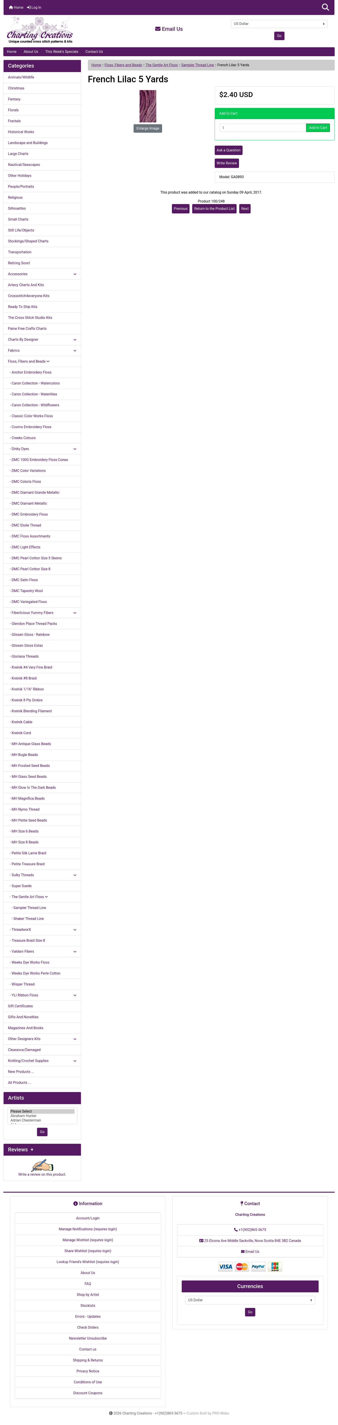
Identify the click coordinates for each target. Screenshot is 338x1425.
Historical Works (21, 132)
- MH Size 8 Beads (23, 842)
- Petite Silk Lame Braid (27, 853)
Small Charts (18, 219)
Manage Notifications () (88, 1229)
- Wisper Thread (21, 984)
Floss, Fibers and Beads (123, 65)
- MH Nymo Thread (23, 809)
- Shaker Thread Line (26, 919)
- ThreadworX (42, 929)
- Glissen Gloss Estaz (25, 645)
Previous (181, 209)
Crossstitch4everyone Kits (28, 296)
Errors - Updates (88, 1316)
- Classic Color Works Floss (30, 416)
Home (16, 7)
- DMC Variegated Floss (27, 602)
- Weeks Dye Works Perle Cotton (34, 973)
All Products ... (19, 1082)
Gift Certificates (20, 1006)
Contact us (88, 1349)
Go (279, 36)
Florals (13, 110)
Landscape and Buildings (28, 143)
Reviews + (20, 1149)
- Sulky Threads (42, 875)
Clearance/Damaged (24, 1050)
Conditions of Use (88, 1382)
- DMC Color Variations (27, 471)
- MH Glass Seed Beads (27, 776)
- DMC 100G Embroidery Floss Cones (38, 460)
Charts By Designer (42, 339)
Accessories (42, 274)
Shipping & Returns (88, 1360)
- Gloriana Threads (23, 656)
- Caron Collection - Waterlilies (32, 394)
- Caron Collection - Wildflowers (33, 405)
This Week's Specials (61, 52)
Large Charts (18, 154)
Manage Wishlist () (88, 1240)
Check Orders (88, 1327)
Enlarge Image (147, 128)
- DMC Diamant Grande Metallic (34, 492)
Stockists (87, 1305)
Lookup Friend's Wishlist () (88, 1262)
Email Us (169, 29)
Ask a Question (229, 150)
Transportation (19, 252)
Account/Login (87, 1218)
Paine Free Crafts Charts (27, 328)
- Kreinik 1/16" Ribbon (26, 689)
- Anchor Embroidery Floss (30, 372)
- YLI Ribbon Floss (42, 995)
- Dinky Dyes (42, 449)
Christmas (16, 88)
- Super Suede (20, 886)
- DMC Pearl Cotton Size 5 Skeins (35, 558)
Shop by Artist (88, 1295)
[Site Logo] (59, 30)
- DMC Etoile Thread (24, 525)
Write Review (227, 163)
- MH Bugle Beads (23, 755)
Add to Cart (318, 128)
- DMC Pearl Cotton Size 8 (29, 569)
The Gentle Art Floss (162, 65)
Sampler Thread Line (197, 65)
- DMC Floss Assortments (29, 536)
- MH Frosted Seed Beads (29, 766)
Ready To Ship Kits (22, 307)
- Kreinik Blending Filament (30, 711)
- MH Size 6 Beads (23, 831)
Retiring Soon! (19, 263)
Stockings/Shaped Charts (28, 241)
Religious (15, 197)
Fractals (14, 121)
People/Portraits (21, 186)
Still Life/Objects (21, 230)
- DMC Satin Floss (23, 580)
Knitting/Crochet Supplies (42, 1061)
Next (245, 209)
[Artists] (42, 1116)
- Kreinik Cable (20, 722)
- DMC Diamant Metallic (27, 503)
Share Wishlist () (87, 1251)
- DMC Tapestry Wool (25, 591)
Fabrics (42, 350)
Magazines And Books (25, 1028)
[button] (325, 7)
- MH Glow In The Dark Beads (32, 787)
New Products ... (21, 1072)
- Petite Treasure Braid (26, 864)
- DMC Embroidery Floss (28, 514)
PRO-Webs (220, 1413)
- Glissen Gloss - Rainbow (29, 634)
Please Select (42, 1111)
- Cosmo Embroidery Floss (30, 427)
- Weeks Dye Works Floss (28, 962)
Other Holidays (19, 175)
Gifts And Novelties (23, 1017)
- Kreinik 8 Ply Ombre (25, 700)
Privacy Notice (87, 1371)
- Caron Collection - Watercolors (34, 383)
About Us (31, 52)
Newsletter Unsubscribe (88, 1338)
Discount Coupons (88, 1393)
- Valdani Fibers (42, 951)
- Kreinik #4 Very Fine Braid (30, 667)
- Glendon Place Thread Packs (32, 624)
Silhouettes (17, 208)
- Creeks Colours (22, 438)
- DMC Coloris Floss (24, 481)
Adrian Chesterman (42, 1120)
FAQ (88, 1284)
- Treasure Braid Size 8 (26, 940)
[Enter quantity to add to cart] (263, 128)
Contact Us (94, 52)
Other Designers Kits (42, 1039)
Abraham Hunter (42, 1116)
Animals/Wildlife (21, 77)
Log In (34, 7)
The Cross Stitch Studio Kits (30, 318)
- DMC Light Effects (24, 547)
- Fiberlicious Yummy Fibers (42, 613)
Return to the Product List (214, 209)
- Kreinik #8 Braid (22, 678)
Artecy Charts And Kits (26, 285)
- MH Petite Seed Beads (27, 820)
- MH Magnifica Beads (26, 798)
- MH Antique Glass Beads (29, 744)
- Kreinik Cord (19, 733)
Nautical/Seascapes (24, 165)
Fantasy (14, 99)
